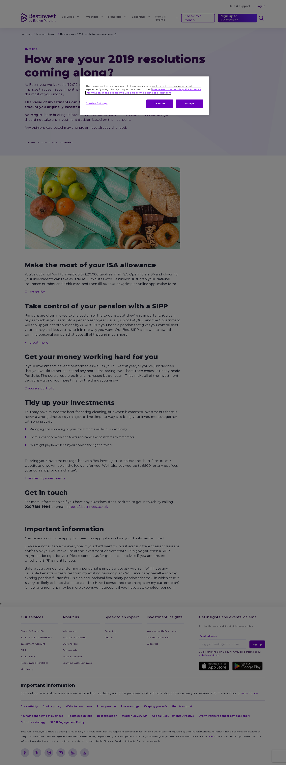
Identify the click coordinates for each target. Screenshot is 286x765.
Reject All (160, 103)
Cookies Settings (96, 103)
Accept (189, 103)
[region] (144, 95)
